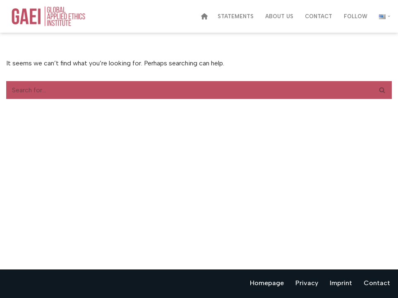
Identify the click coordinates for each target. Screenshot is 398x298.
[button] (389, 16)
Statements (236, 16)
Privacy (306, 283)
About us (279, 16)
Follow (355, 16)
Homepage (267, 283)
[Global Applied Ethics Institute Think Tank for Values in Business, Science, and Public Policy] (55, 16)
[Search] (189, 90)
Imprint (341, 283)
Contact (318, 16)
